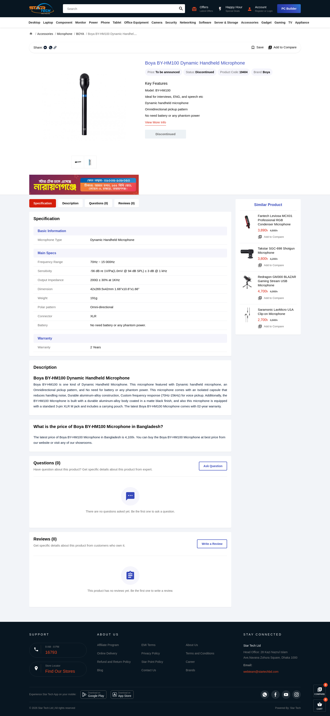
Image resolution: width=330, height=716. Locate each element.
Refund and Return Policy (114, 661)
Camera (157, 22)
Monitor (80, 22)
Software (205, 22)
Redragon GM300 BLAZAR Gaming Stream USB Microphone (277, 281)
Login (270, 11)
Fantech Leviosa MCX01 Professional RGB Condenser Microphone (275, 220)
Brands (190, 670)
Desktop (34, 22)
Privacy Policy (150, 653)
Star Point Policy (152, 661)
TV (290, 22)
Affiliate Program (108, 645)
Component (64, 22)
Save (257, 47)
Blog (100, 670)
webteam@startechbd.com (261, 671)
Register (259, 11)
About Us (192, 645)
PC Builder (289, 8)
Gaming (279, 22)
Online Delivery (107, 653)
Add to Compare (282, 47)
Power (93, 22)
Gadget (266, 22)
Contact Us (148, 670)
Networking (188, 22)
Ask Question (213, 466)
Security (171, 22)
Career (190, 661)
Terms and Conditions (200, 653)
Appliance (302, 22)
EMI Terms (148, 645)
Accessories (249, 22)
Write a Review (212, 544)
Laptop (48, 22)
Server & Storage (226, 22)
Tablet (117, 22)
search (181, 8)
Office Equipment (136, 22)
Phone (105, 22)
